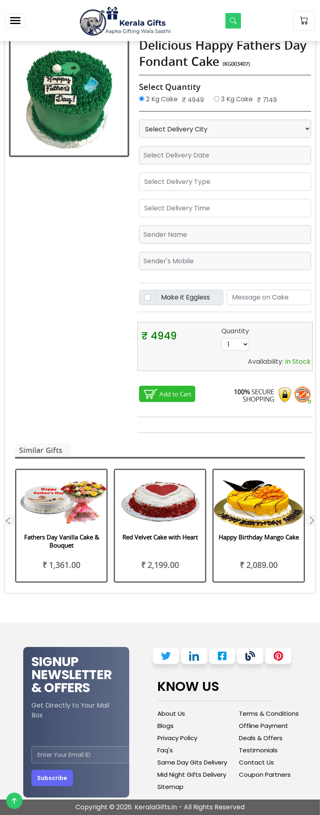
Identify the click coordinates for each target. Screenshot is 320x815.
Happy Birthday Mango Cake (258, 537)
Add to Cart (175, 394)
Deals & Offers (260, 738)
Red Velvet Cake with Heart (160, 537)
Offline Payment (263, 725)
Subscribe (52, 778)
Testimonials (258, 750)
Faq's (165, 750)
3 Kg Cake (233, 99)
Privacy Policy (177, 738)
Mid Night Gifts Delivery (191, 774)
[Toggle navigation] (15, 20)
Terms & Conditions (269, 713)
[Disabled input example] (189, 297)
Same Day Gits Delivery (192, 762)
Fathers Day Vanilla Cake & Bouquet (61, 541)
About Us (171, 713)
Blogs (165, 725)
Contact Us (256, 762)
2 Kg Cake (158, 99)
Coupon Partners (265, 774)
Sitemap (170, 786)
